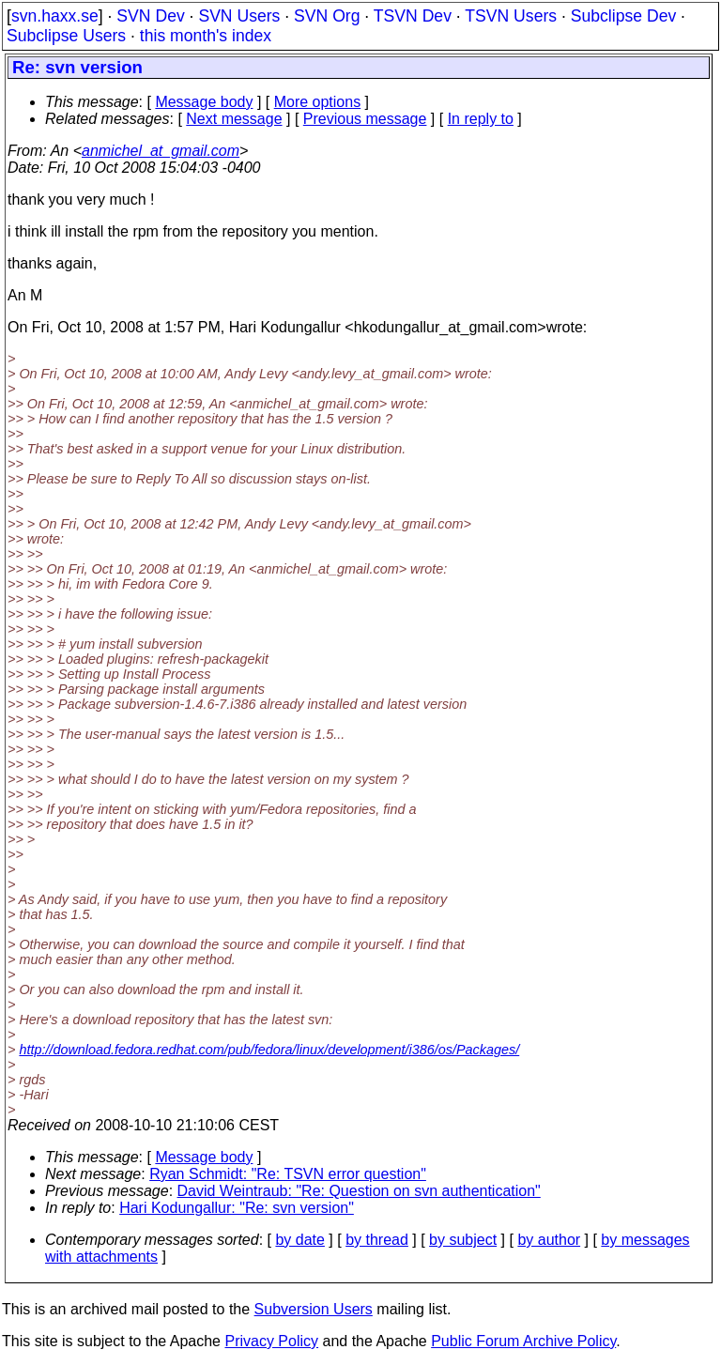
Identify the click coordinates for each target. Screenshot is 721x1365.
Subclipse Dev (623, 16)
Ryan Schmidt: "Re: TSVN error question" (287, 1174)
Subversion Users (313, 1309)
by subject (463, 1240)
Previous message (365, 119)
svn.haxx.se (55, 16)
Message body (204, 102)
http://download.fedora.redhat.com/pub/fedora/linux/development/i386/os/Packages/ (269, 1049)
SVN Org (327, 16)
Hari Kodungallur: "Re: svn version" (236, 1208)
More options (317, 102)
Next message (234, 119)
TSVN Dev (413, 16)
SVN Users (239, 16)
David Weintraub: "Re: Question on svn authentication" (359, 1191)
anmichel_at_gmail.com (160, 151)
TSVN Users (511, 16)
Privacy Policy (271, 1341)
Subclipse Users (66, 35)
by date (299, 1240)
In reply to (481, 119)
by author (548, 1240)
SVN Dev (150, 16)
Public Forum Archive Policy (523, 1341)
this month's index (205, 35)
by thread (376, 1240)
